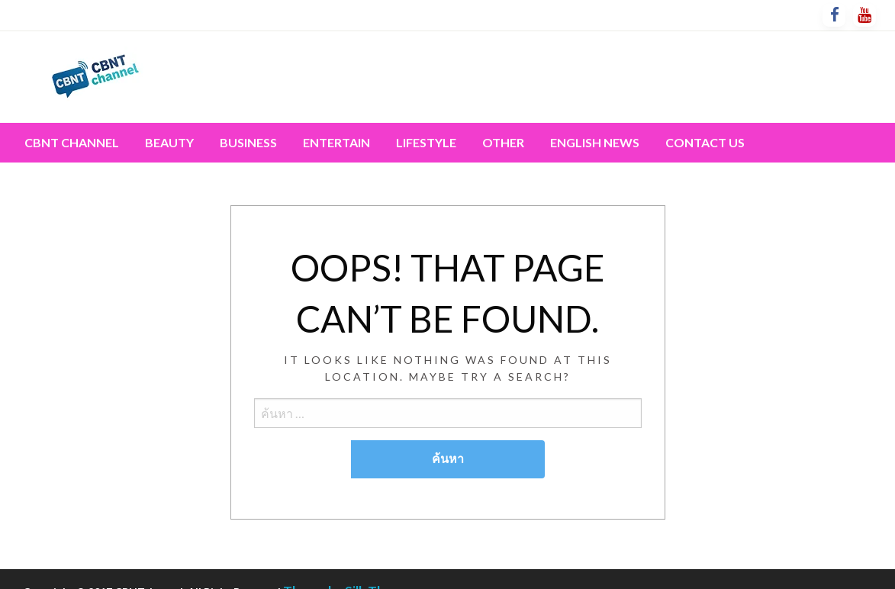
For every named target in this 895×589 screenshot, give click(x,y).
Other (503, 142)
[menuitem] (71, 143)
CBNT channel (71, 142)
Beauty (169, 142)
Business (248, 142)
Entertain (336, 142)
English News (594, 142)
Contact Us (705, 142)
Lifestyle (426, 142)
